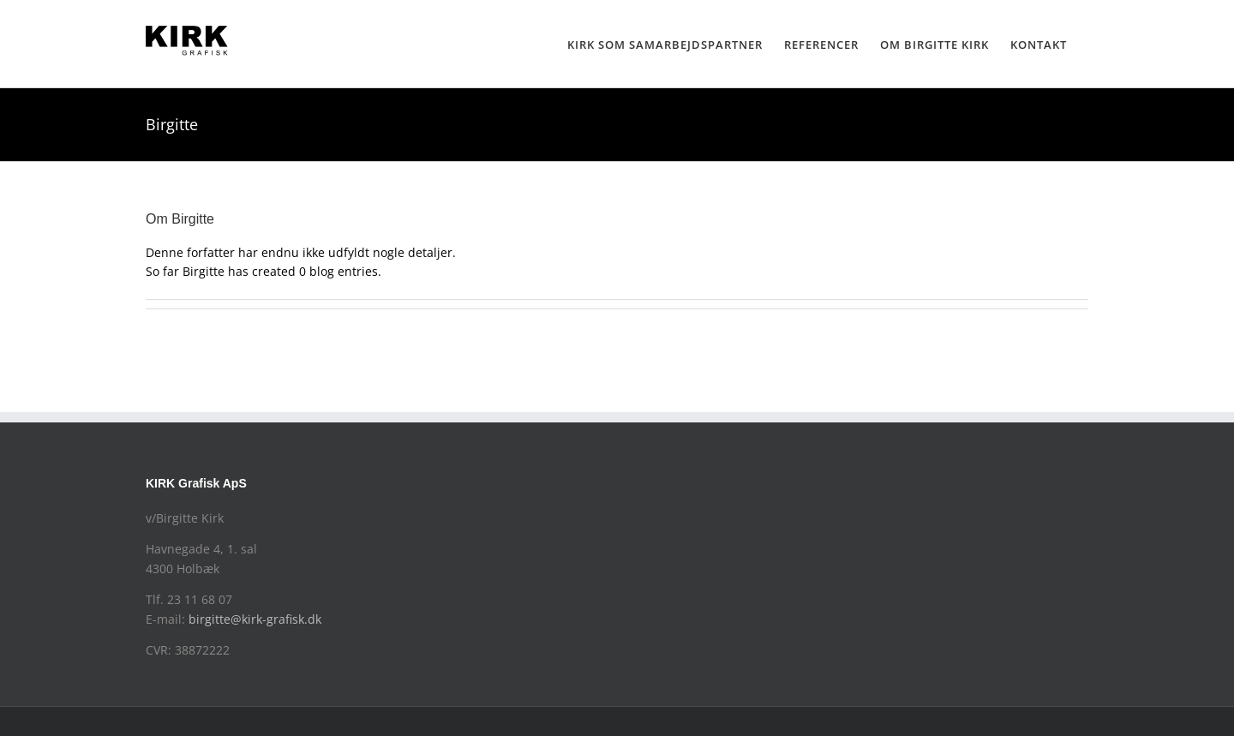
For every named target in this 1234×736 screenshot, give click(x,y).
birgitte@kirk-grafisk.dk (255, 619)
